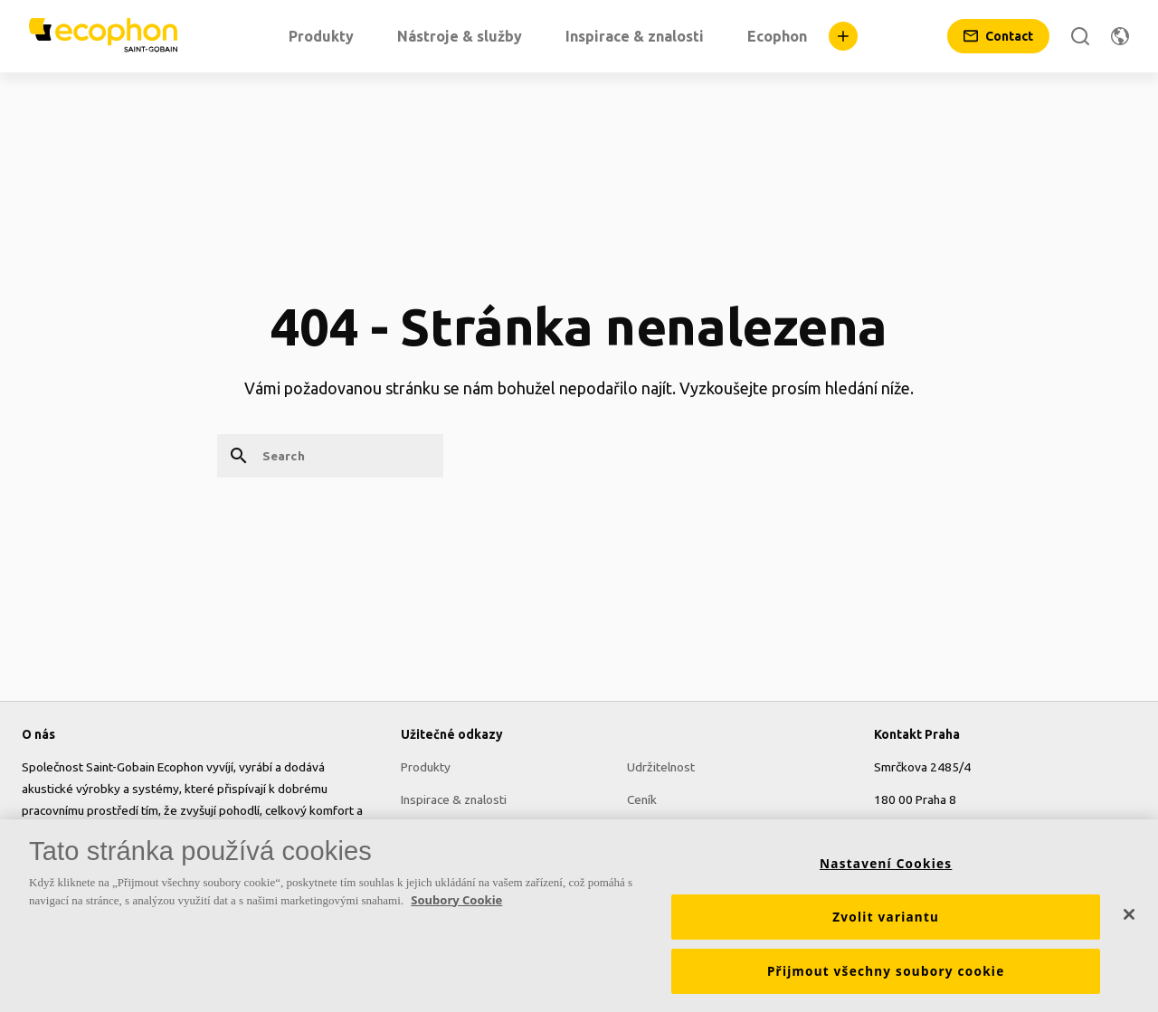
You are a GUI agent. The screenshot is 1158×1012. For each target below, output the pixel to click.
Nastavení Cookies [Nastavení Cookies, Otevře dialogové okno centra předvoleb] (886, 864)
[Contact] (998, 36)
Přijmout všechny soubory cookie (886, 971)
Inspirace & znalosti (454, 799)
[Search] (1080, 36)
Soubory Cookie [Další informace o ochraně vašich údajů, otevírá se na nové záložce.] (456, 900)
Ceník (642, 799)
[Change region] (1120, 36)
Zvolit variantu (885, 917)
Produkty (426, 767)
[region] (579, 915)
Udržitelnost (661, 767)
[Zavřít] (1129, 914)
